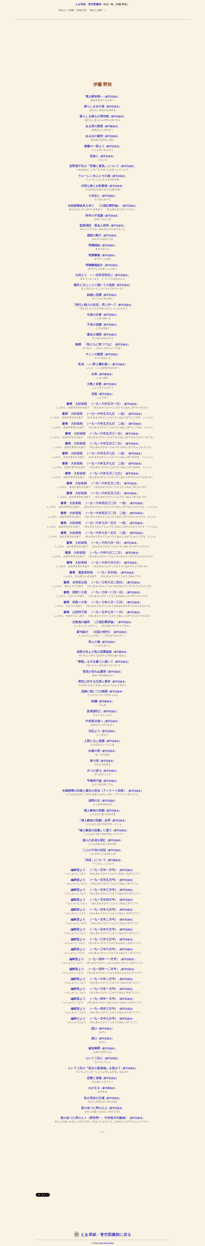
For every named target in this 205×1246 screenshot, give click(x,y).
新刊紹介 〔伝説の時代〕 (103, 631)
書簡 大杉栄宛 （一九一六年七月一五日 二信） (103, 532)
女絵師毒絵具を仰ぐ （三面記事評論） (102, 205)
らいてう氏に (102, 1058)
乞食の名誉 (102, 314)
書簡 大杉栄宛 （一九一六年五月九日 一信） (102, 413)
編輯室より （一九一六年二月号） (102, 978)
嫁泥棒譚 (102, 1048)
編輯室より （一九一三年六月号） (102, 949)
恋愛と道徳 (102, 1078)
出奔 (102, 374)
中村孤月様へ (102, 721)
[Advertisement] (102, 48)
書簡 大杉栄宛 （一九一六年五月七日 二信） (102, 463)
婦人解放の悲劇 (102, 810)
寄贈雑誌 (102, 245)
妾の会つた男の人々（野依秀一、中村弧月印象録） (103, 1117)
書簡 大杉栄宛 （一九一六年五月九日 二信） (102, 423)
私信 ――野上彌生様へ (102, 364)
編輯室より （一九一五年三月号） (102, 889)
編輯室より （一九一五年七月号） (102, 909)
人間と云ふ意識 (102, 740)
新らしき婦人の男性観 (103, 116)
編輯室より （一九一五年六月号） (102, 929)
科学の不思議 (102, 215)
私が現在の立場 (102, 1098)
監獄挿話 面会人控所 (103, 225)
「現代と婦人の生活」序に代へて (102, 304)
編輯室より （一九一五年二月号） (102, 919)
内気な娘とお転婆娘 (102, 185)
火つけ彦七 (102, 770)
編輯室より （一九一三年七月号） (102, 939)
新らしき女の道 (102, 106)
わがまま (102, 1087)
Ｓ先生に (102, 195)
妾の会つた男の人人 (102, 1107)
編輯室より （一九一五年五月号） (102, 879)
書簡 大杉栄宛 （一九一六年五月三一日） (102, 433)
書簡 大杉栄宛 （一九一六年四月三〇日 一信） (103, 503)
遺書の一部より (102, 146)
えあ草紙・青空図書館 (88, 4)
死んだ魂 (102, 641)
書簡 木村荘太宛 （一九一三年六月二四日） (102, 582)
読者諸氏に (102, 711)
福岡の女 (102, 800)
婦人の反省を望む (103, 840)
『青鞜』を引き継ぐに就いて (102, 661)
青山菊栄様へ (102, 96)
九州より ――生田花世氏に (102, 275)
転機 (102, 701)
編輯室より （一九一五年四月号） (102, 899)
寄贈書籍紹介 (102, 265)
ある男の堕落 (102, 126)
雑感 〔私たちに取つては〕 (102, 344)
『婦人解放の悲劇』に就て (103, 830)
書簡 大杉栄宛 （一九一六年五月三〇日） (102, 443)
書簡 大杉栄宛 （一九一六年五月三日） (102, 493)
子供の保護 (102, 324)
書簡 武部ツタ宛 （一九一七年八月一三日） (102, 602)
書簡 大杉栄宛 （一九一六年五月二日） (102, 483)
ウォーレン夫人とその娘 (102, 175)
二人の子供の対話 (103, 850)
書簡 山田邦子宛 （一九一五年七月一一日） (102, 612)
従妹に (102, 156)
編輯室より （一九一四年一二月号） (102, 969)
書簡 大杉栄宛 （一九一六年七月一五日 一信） (103, 522)
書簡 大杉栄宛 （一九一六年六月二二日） (102, 552)
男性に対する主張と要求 (102, 681)
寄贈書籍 (102, 255)
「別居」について (103, 860)
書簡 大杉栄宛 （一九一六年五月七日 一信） (102, 453)
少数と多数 (102, 384)
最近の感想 (102, 334)
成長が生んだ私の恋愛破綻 (103, 651)
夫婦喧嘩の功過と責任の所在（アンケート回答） (102, 790)
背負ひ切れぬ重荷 (103, 671)
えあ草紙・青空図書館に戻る (105, 1234)
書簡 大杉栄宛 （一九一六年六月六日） (102, 562)
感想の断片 (102, 235)
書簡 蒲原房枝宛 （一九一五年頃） (102, 572)
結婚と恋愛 (102, 294)
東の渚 (102, 760)
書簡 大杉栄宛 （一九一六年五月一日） (102, 403)
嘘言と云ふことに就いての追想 (102, 284)
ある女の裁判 (102, 136)
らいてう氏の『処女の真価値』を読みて (102, 1068)
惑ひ (102, 1028)
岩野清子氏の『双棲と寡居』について (102, 166)
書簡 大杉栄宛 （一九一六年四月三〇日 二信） (103, 513)
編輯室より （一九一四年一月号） (102, 998)
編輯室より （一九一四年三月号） (102, 1008)
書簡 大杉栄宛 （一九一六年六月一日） (102, 542)
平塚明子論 (102, 780)
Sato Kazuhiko (106, 1243)
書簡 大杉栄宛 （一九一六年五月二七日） (102, 473)
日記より (102, 731)
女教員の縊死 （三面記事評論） (102, 622)
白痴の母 (102, 750)
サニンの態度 (102, 354)
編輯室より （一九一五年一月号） (102, 869)
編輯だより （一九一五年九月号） (102, 1018)
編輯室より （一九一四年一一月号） (102, 959)
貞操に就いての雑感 (102, 691)
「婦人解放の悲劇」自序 (102, 820)
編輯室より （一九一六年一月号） (102, 988)
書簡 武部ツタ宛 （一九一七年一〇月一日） (102, 592)
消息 (102, 393)
